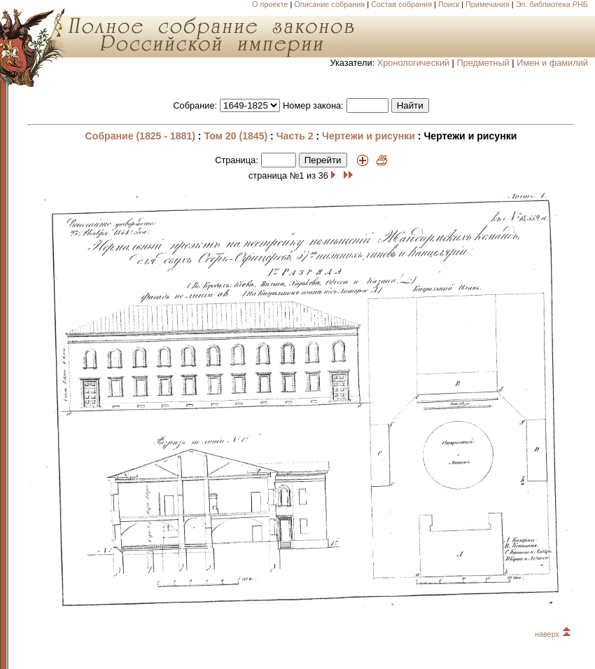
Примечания (487, 4)
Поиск (448, 4)
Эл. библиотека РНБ (552, 4)
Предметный (482, 62)
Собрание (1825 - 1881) (140, 136)
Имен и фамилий (552, 62)
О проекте (270, 4)
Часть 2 (295, 136)
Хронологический (413, 62)
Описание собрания (329, 4)
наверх (552, 634)
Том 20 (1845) (235, 136)
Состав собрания (401, 4)
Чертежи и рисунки (368, 136)
